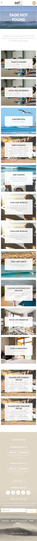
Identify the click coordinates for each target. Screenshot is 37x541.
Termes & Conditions (19, 521)
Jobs (17, 523)
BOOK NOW (18, 481)
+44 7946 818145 (18, 458)
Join (31, 511)
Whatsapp (24, 452)
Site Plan (5, 521)
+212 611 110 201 (18, 474)
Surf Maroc (18, 3)
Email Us (12, 452)
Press (31, 521)
